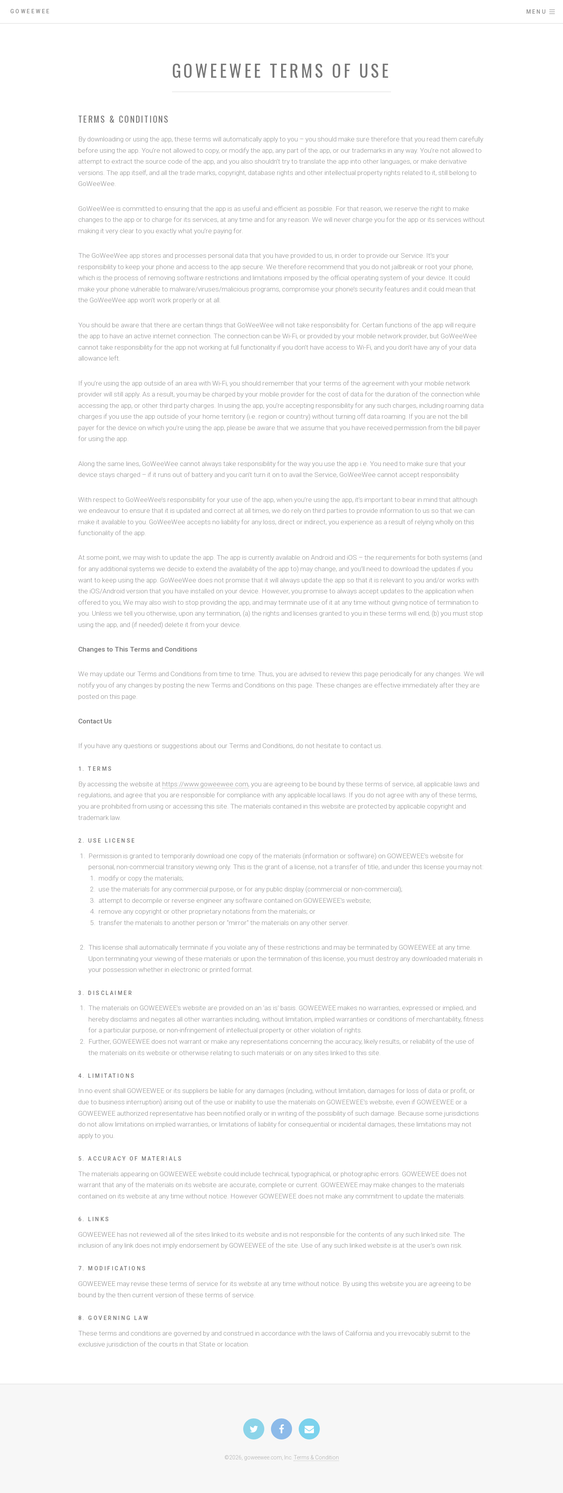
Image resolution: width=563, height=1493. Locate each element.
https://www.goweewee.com (205, 784)
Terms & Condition (316, 1457)
